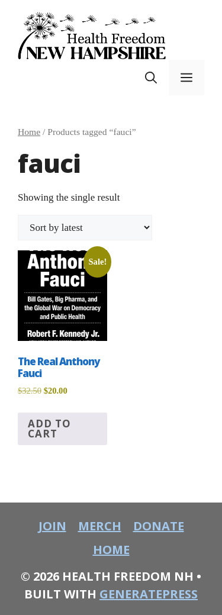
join (52, 526)
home (111, 550)
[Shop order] (85, 227)
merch (99, 526)
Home (29, 132)
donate (158, 526)
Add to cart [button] (49, 428)
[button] (151, 77)
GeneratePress (148, 594)
